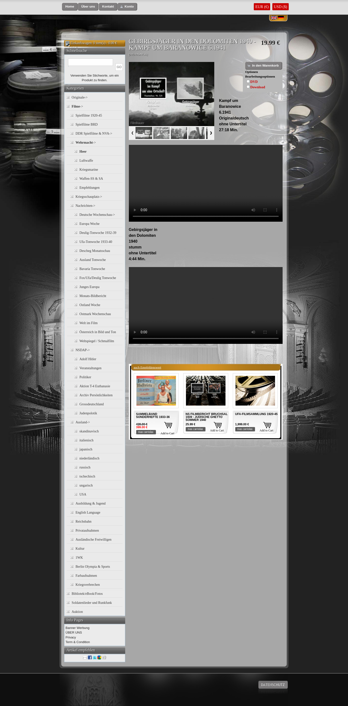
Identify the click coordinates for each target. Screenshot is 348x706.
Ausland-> (83, 422)
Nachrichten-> (85, 206)
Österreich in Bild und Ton (98, 332)
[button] (70, 6)
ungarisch (86, 485)
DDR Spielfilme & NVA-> (94, 133)
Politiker (85, 377)
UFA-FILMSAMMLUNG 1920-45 (256, 414)
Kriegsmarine (89, 169)
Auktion (77, 612)
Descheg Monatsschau (95, 251)
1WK (79, 557)
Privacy (71, 637)
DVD (254, 82)
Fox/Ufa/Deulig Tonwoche (98, 278)
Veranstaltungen (91, 368)
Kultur (80, 548)
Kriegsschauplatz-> (89, 197)
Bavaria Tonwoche (92, 269)
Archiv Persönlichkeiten (96, 395)
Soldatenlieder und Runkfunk (92, 603)
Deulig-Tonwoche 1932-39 (98, 233)
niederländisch (90, 458)
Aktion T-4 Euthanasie (95, 386)
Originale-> (80, 97)
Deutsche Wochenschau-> (97, 215)
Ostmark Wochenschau (95, 314)
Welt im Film (89, 323)
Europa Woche (90, 224)
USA (83, 494)
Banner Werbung (78, 628)
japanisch (86, 449)
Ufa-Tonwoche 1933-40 (96, 242)
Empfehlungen (90, 187)
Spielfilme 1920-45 (89, 115)
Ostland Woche (90, 305)
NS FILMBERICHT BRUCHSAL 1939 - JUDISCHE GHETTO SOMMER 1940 (207, 417)
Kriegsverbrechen (88, 585)
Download (257, 87)
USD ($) (280, 7)
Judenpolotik (88, 413)
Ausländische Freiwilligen (94, 539)
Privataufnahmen (87, 530)
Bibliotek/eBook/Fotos (87, 594)
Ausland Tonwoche (93, 260)
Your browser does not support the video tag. (206, 183)
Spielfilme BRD (87, 124)
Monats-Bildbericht (93, 296)
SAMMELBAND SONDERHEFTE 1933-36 (153, 415)
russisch (85, 467)
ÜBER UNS (74, 632)
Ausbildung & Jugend (91, 503)
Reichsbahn (84, 521)
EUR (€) (262, 7)
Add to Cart (167, 433)
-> (77, 106)
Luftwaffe (86, 160)
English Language (88, 512)
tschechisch (87, 476)
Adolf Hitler (88, 359)
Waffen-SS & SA (91, 178)
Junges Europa (90, 287)
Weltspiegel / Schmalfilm (97, 341)
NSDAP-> (83, 350)
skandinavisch (89, 431)
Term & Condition (78, 642)
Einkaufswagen (81, 43)
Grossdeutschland (92, 404)
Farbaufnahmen (86, 575)
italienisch (87, 440)
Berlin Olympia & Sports (93, 566)
